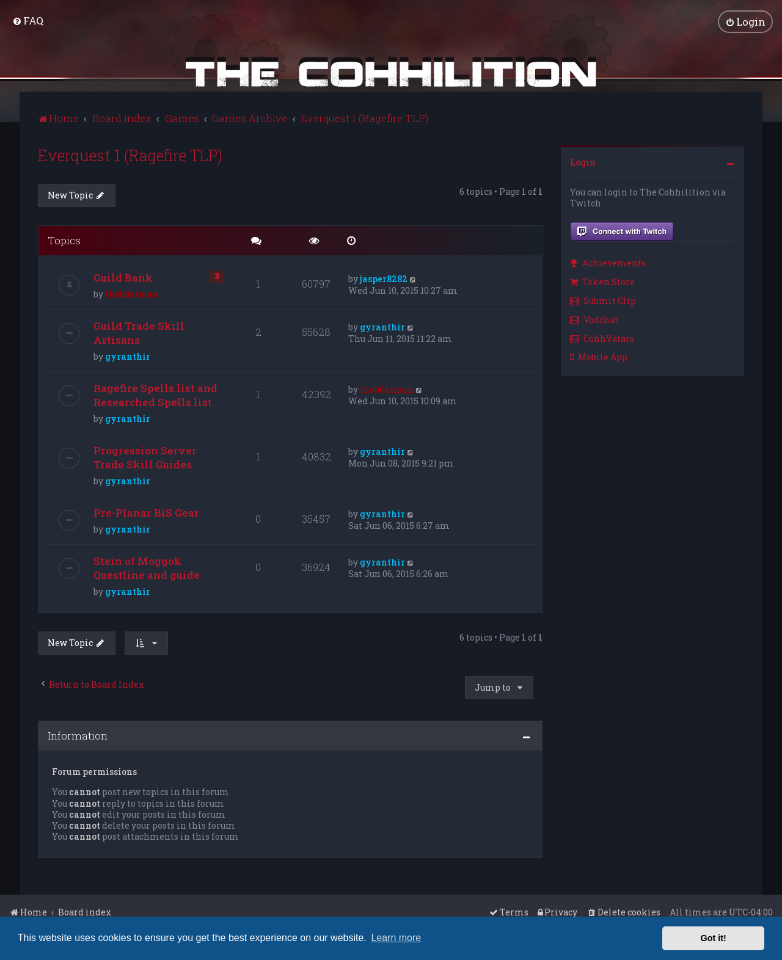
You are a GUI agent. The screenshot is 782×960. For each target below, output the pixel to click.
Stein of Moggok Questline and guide (146, 568)
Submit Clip (603, 300)
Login (583, 161)
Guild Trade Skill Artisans (139, 333)
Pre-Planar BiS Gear (146, 513)
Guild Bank (123, 278)
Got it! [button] (713, 938)
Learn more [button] (396, 938)
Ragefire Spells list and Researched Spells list (155, 395)
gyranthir (127, 356)
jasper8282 (383, 279)
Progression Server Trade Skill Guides (145, 457)
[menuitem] (27, 20)
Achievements (608, 263)
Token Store (602, 282)
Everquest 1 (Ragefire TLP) (130, 155)
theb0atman (132, 294)
